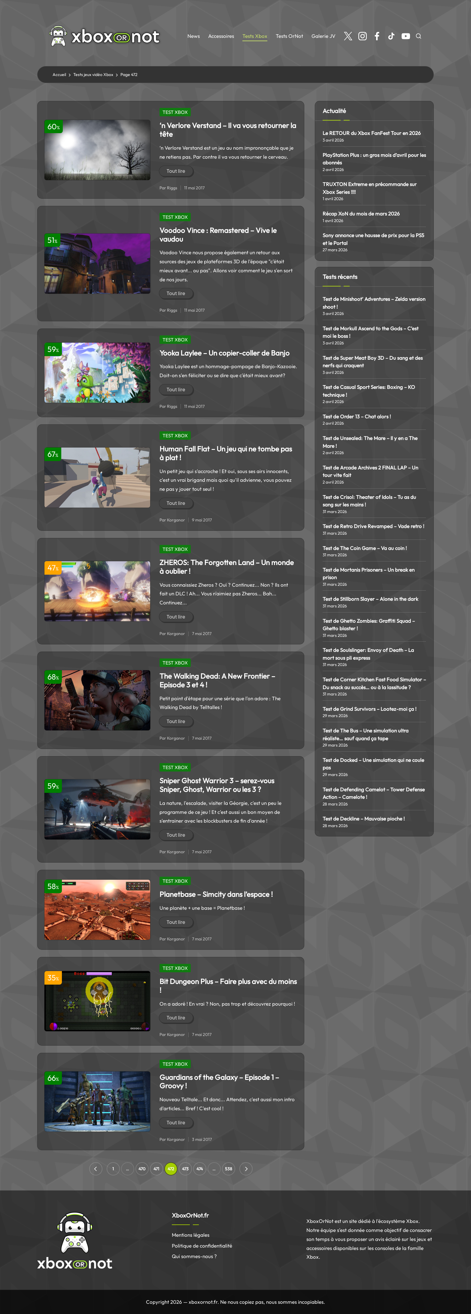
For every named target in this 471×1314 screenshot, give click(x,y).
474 (199, 1169)
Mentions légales (190, 1235)
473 (185, 1169)
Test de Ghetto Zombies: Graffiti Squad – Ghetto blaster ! (369, 625)
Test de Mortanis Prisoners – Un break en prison (369, 574)
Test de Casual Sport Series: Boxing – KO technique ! (369, 391)
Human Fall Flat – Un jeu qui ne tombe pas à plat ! (226, 453)
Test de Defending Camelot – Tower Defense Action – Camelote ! (374, 793)
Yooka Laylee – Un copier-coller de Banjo (225, 352)
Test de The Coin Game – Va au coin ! (365, 548)
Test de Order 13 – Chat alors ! (357, 416)
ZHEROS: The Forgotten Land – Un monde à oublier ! (227, 567)
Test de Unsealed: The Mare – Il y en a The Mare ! (370, 442)
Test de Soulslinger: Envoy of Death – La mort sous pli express (368, 654)
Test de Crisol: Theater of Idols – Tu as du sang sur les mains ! (369, 501)
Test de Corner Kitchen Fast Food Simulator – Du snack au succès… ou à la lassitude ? (374, 683)
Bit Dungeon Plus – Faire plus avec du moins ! (228, 986)
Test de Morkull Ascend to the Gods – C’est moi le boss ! (370, 332)
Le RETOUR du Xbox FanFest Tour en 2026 (372, 133)
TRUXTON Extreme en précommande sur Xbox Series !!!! (370, 188)
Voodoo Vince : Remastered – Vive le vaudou (218, 234)
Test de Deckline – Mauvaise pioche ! (364, 818)
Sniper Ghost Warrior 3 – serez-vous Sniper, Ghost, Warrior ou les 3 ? (217, 785)
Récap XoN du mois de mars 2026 (361, 213)
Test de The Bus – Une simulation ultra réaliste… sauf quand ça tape (366, 734)
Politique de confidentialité (202, 1245)
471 (156, 1169)
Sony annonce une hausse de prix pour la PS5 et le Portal (373, 239)
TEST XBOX (175, 112)
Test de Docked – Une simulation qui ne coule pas (373, 764)
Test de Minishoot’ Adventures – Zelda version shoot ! (374, 303)
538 (228, 1169)
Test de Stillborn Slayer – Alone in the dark (370, 599)
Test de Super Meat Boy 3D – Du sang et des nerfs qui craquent (373, 362)
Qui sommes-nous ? (194, 1256)
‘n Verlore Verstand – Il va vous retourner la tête (228, 130)
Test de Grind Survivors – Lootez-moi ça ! (369, 709)
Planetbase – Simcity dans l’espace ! (216, 894)
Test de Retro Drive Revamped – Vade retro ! (373, 526)
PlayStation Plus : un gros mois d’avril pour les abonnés (374, 159)
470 (141, 1169)
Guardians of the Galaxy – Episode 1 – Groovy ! (219, 1081)
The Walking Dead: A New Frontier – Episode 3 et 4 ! (217, 680)
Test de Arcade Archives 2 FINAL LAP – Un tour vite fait (370, 471)
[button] (95, 1168)
